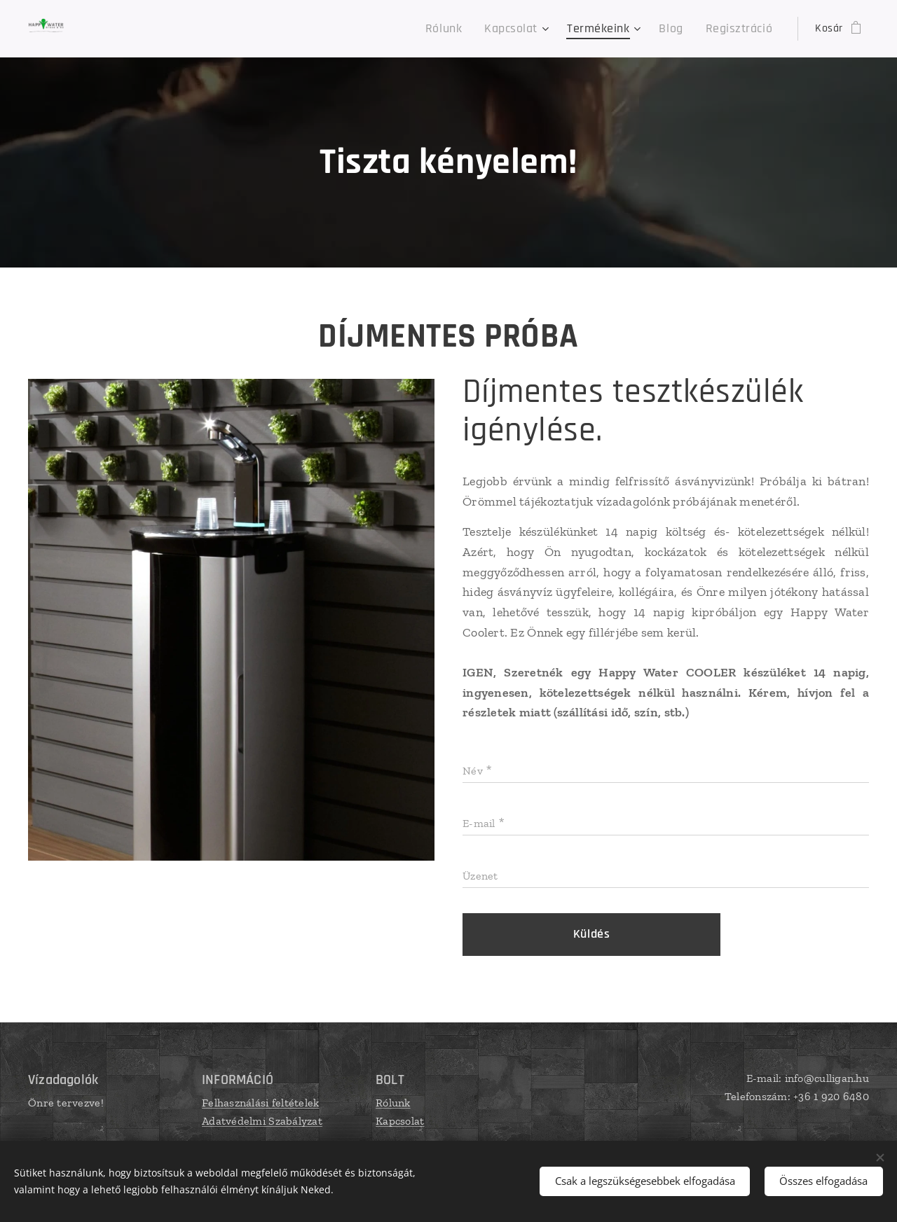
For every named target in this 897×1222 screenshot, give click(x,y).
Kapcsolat (400, 1120)
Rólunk (393, 1102)
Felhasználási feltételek (260, 1102)
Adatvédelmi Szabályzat (262, 1120)
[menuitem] (471, 28)
